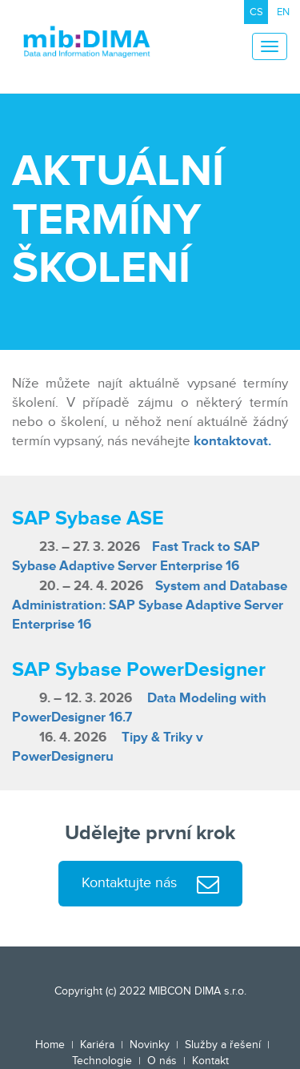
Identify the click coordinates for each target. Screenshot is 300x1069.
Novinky (150, 1044)
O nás (162, 1060)
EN (283, 12)
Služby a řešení (223, 1044)
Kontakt (210, 1060)
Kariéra (97, 1044)
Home (50, 1044)
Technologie (102, 1060)
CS (256, 12)
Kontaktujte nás (150, 884)
